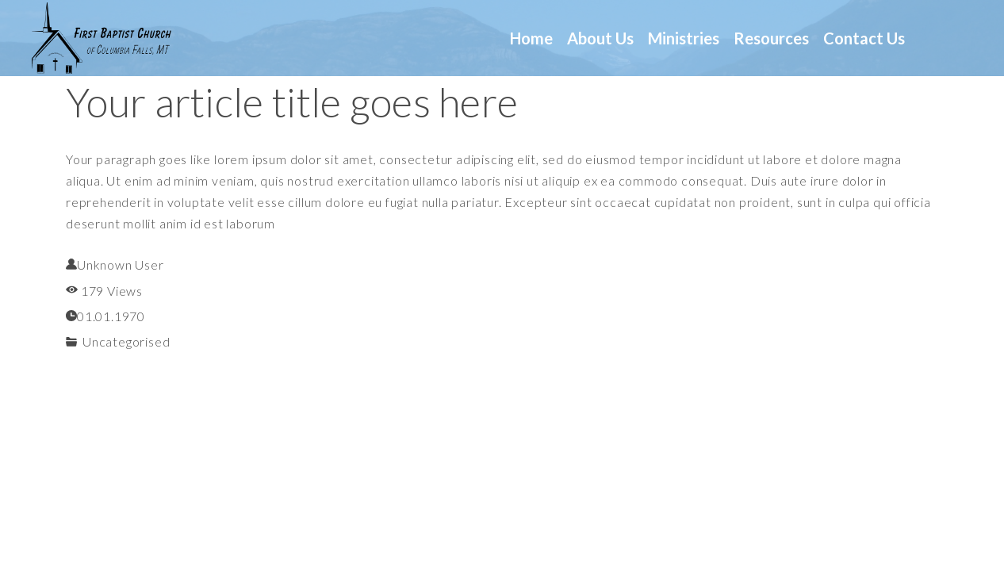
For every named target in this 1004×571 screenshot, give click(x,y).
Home (531, 38)
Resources (771, 38)
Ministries (683, 38)
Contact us (864, 38)
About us (600, 38)
